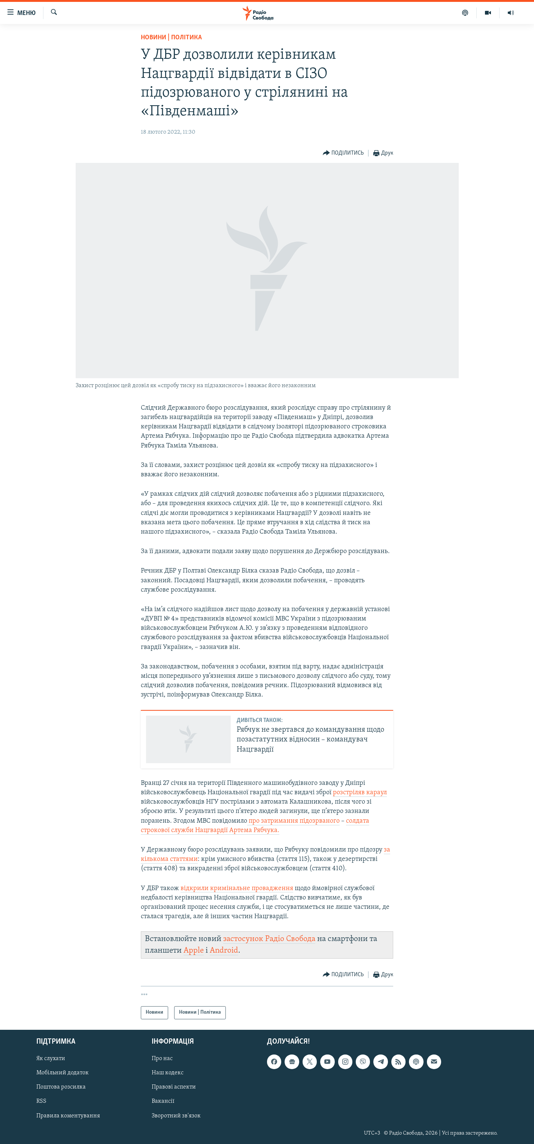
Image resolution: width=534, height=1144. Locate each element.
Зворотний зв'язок (176, 1116)
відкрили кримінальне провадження (236, 888)
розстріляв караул (360, 792)
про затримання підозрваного (293, 821)
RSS (41, 1101)
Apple (193, 951)
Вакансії (163, 1101)
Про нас (162, 1059)
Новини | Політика (171, 37)
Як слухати (50, 1059)
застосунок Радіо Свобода (269, 939)
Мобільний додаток (62, 1073)
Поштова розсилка (61, 1087)
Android (224, 951)
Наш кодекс (167, 1073)
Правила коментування (68, 1116)
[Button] (343, 153)
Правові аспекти (174, 1087)
